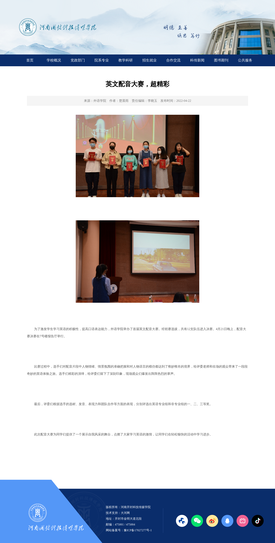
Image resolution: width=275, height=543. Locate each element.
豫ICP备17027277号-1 (138, 530)
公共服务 (245, 60)
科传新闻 (197, 60)
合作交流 (173, 60)
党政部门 (78, 60)
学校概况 (54, 60)
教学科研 (125, 60)
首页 (29, 60)
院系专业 (101, 60)
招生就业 (149, 60)
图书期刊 (221, 60)
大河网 (125, 512)
